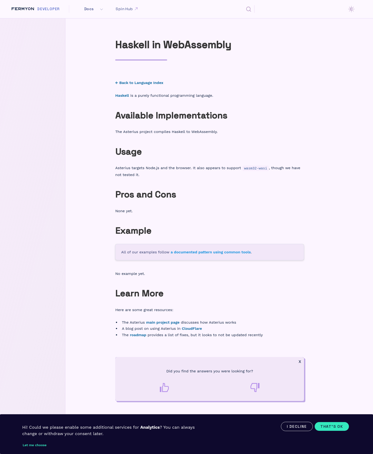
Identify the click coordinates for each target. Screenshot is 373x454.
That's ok (331, 426)
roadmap (138, 335)
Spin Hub (127, 9)
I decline (297, 426)
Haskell (122, 95)
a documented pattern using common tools (211, 252)
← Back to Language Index (139, 82)
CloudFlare (192, 328)
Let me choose (35, 445)
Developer (48, 9)
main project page (163, 322)
